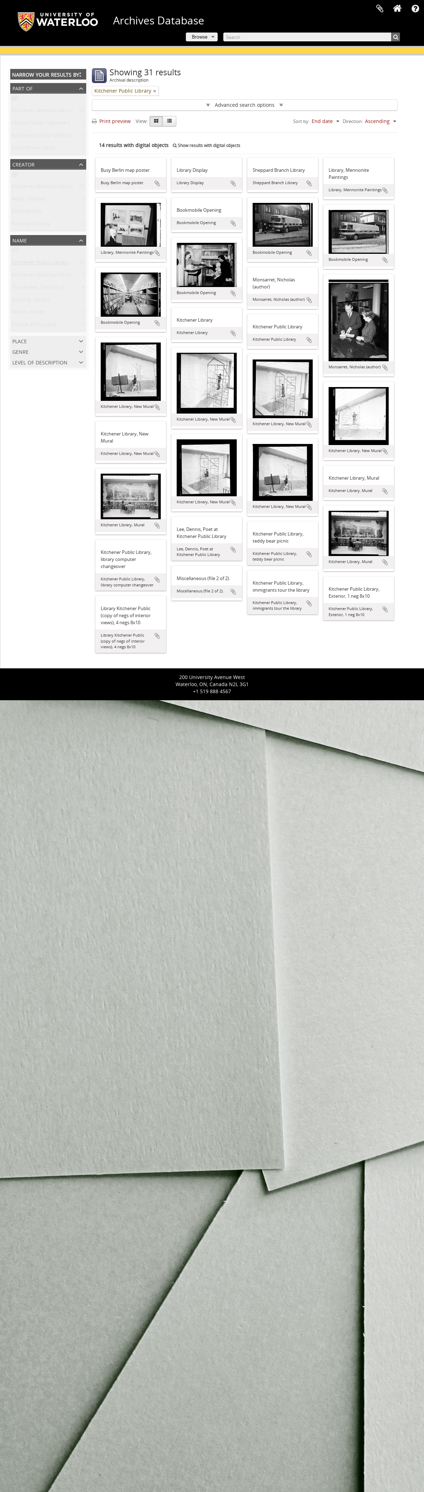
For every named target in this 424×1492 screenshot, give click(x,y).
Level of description (39, 362)
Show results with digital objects (206, 145)
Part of (22, 88)
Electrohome (26, 212)
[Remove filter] (154, 90)
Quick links (415, 9)
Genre (20, 351)
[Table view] (169, 121)
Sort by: (301, 121)
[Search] (311, 37)
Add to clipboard (157, 183)
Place (19, 340)
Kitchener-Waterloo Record (44, 188)
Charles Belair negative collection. (52, 124)
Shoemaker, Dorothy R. (38, 288)
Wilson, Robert (29, 313)
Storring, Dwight (31, 301)
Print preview (111, 121)
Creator (23, 164)
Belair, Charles (29, 200)
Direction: (353, 121)
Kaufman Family (31, 225)
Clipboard (380, 9)
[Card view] (156, 121)
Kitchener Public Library (40, 264)
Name (19, 240)
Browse (199, 37)
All (15, 99)
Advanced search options (244, 104)
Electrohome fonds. (35, 149)
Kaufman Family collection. (43, 136)
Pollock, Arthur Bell (34, 325)
